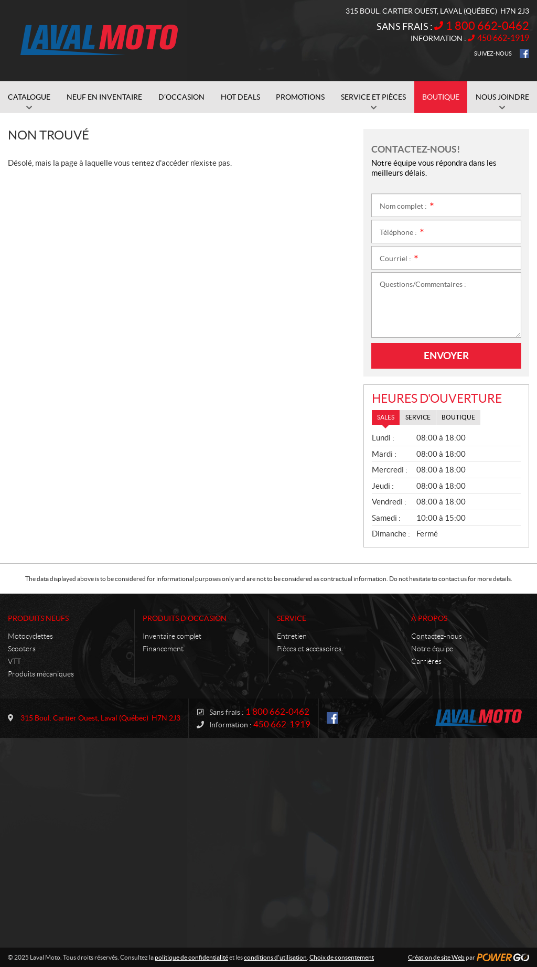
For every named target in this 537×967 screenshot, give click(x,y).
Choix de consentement (341, 957)
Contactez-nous (436, 636)
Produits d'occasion (185, 618)
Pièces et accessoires (309, 648)
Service (291, 618)
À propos (429, 618)
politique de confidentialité (191, 957)
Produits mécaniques (41, 674)
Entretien (292, 636)
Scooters (22, 648)
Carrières (426, 661)
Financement (163, 648)
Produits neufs (38, 618)
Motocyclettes (30, 636)
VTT (14, 661)
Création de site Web (436, 957)
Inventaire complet (172, 636)
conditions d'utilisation (275, 957)
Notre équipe (432, 648)
